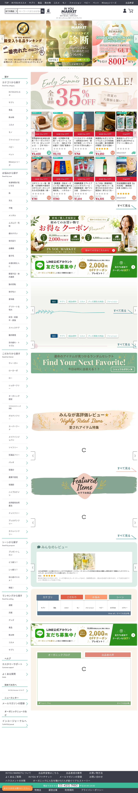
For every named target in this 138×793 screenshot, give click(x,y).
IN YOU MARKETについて (18, 772)
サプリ (62, 301)
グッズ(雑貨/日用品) (96, 301)
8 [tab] (72, 68)
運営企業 (53, 789)
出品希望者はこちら (48, 772)
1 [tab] (57, 68)
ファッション (112, 301)
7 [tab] (70, 68)
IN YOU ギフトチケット (40, 776)
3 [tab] (61, 68)
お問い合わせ (96, 776)
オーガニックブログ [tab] (59, 654)
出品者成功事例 (74, 772)
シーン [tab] (120, 597)
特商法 (37, 789)
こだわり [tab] (72, 597)
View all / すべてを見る (118, 613)
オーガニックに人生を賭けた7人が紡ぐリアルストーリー (61, 780)
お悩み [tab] (96, 597)
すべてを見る (123, 703)
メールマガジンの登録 (71, 776)
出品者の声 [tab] (108, 654)
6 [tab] (68, 68)
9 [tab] (74, 68)
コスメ (82, 301)
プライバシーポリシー (92, 789)
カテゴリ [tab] (48, 597)
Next (136, 39)
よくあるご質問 (13, 776)
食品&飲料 (72, 301)
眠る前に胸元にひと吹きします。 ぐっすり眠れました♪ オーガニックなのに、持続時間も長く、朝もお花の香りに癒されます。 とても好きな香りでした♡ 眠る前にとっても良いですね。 (83, 579)
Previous (2, 39)
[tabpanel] (23, 43)
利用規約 (69, 789)
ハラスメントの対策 (15, 780)
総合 (54, 301)
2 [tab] (59, 68)
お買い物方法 (96, 772)
